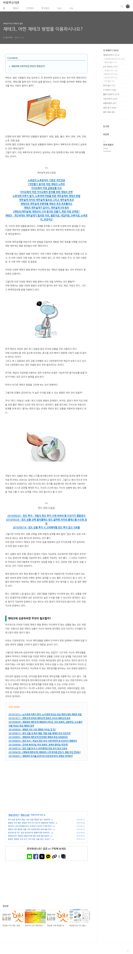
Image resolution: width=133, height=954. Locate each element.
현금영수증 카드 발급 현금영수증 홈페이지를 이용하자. (29, 833)
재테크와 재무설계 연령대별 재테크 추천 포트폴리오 (46, 204)
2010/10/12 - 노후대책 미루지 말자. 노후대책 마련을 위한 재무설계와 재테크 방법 (45, 715)
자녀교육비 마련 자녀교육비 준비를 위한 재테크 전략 (46, 193)
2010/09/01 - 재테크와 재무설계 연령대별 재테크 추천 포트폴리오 (38, 738)
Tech (59, 9)
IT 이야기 (109, 91)
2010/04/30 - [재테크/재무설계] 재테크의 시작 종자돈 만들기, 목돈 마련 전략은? (45, 753)
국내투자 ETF (111, 71)
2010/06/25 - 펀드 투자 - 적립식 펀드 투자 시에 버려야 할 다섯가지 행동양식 (46, 517)
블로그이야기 (111, 95)
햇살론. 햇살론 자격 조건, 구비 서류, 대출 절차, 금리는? (29, 840)
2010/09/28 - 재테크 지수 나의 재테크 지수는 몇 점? (32, 730)
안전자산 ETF (111, 78)
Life (71, 9)
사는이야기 (110, 100)
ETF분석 (30, 9)
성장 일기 (109, 108)
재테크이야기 (13, 816)
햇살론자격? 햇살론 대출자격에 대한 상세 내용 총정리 (28, 837)
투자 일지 (109, 86)
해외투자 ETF (111, 75)
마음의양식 (109, 104)
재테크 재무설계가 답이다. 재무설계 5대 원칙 (46, 208)
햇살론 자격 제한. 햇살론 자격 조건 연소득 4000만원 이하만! (31, 824)
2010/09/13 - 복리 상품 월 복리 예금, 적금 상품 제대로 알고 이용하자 (40, 734)
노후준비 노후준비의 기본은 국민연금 (46, 181)
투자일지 (45, 9)
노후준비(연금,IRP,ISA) (114, 60)
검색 (122, 7)
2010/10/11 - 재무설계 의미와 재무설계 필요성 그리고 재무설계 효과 (39, 719)
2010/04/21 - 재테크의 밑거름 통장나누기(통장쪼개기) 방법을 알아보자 (41, 757)
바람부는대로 (11, 3)
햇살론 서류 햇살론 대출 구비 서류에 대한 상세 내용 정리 (29, 830)
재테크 (16, 9)
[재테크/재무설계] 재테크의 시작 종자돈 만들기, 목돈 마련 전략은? (46, 212)
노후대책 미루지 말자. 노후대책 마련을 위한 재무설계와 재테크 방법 (46, 197)
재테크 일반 (25, 816)
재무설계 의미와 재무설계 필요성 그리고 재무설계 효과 (46, 201)
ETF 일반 (109, 82)
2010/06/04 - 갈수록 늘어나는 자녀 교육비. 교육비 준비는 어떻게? (38, 745)
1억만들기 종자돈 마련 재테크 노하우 (46, 185)
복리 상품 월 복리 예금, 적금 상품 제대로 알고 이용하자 (29, 820)
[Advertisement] (46, 786)
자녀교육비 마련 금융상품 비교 (46, 189)
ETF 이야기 (110, 68)
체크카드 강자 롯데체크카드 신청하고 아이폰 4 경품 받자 (29, 827)
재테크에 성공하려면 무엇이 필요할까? (28, 67)
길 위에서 (111, 51)
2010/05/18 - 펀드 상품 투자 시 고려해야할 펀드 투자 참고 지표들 (46, 528)
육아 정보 (109, 113)
